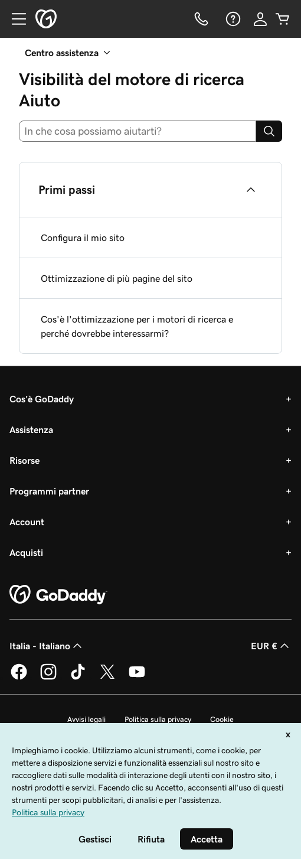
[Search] (269, 131)
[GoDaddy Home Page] (58, 595)
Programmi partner (49, 491)
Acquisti (26, 552)
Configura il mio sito (83, 237)
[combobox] (137, 131)
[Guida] (232, 18)
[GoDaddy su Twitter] (107, 677)
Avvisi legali (86, 719)
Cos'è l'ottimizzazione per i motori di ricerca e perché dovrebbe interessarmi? (137, 326)
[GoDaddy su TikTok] (77, 677)
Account (26, 521)
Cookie (222, 719)
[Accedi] (260, 19)
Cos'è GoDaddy (41, 399)
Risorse (24, 460)
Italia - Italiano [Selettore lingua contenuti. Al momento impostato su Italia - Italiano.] (46, 646)
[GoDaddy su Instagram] (48, 677)
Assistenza (31, 429)
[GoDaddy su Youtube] (136, 677)
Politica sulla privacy (158, 719)
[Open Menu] (14, 19)
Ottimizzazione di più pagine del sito (116, 278)
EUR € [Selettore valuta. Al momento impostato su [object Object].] (271, 646)
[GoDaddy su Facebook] (18, 677)
